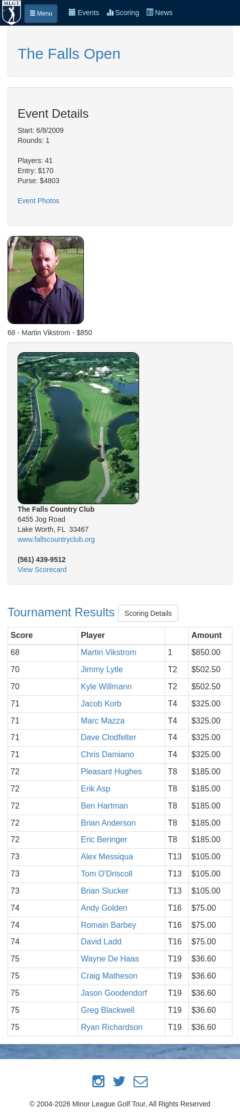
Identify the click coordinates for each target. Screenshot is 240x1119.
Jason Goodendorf (114, 993)
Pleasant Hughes (111, 771)
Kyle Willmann (106, 686)
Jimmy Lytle (102, 669)
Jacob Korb (101, 703)
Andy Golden (104, 908)
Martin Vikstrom (109, 652)
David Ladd (101, 941)
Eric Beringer (104, 839)
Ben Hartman (104, 806)
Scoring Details (148, 613)
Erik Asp (95, 788)
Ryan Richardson (112, 1027)
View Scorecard (42, 570)
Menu (41, 13)
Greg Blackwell (108, 1010)
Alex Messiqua (107, 856)
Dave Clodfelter (108, 737)
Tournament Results (63, 612)
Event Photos (38, 201)
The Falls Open (69, 53)
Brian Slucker (105, 891)
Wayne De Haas (110, 958)
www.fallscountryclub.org (56, 539)
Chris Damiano (107, 754)
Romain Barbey (108, 925)
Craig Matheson (109, 976)
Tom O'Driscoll (107, 873)
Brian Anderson (108, 823)
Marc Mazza (103, 720)
